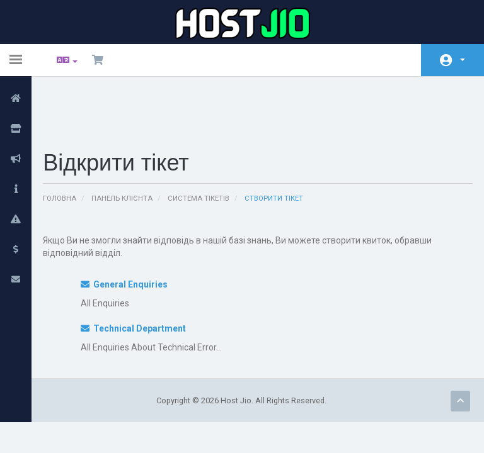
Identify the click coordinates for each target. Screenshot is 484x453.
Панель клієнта (129, 147)
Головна (67, 147)
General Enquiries (129, 233)
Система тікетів (206, 147)
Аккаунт (462, 60)
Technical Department (139, 277)
